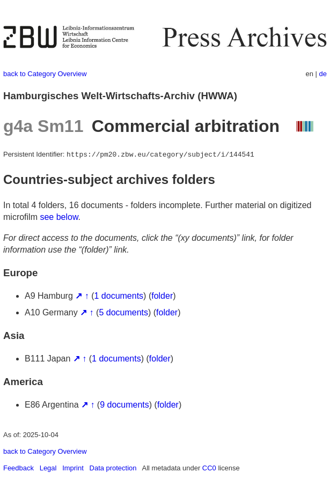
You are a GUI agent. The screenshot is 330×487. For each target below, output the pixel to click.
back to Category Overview (45, 74)
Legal (48, 468)
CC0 (209, 468)
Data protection (113, 468)
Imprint (73, 468)
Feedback (18, 468)
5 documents (123, 312)
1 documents (119, 295)
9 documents (124, 404)
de (323, 74)
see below (59, 217)
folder (162, 295)
